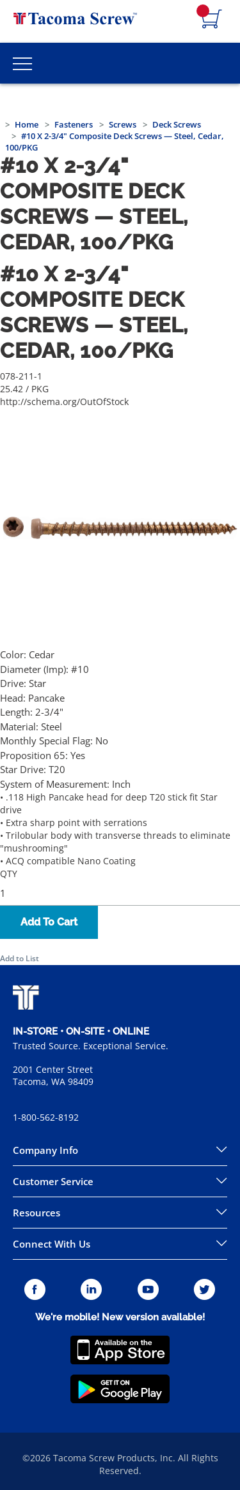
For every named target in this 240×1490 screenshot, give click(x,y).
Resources (36, 1212)
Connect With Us (51, 1243)
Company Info (45, 1150)
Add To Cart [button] (48, 922)
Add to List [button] (19, 958)
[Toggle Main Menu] (22, 63)
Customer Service (53, 1181)
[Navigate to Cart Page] (211, 19)
